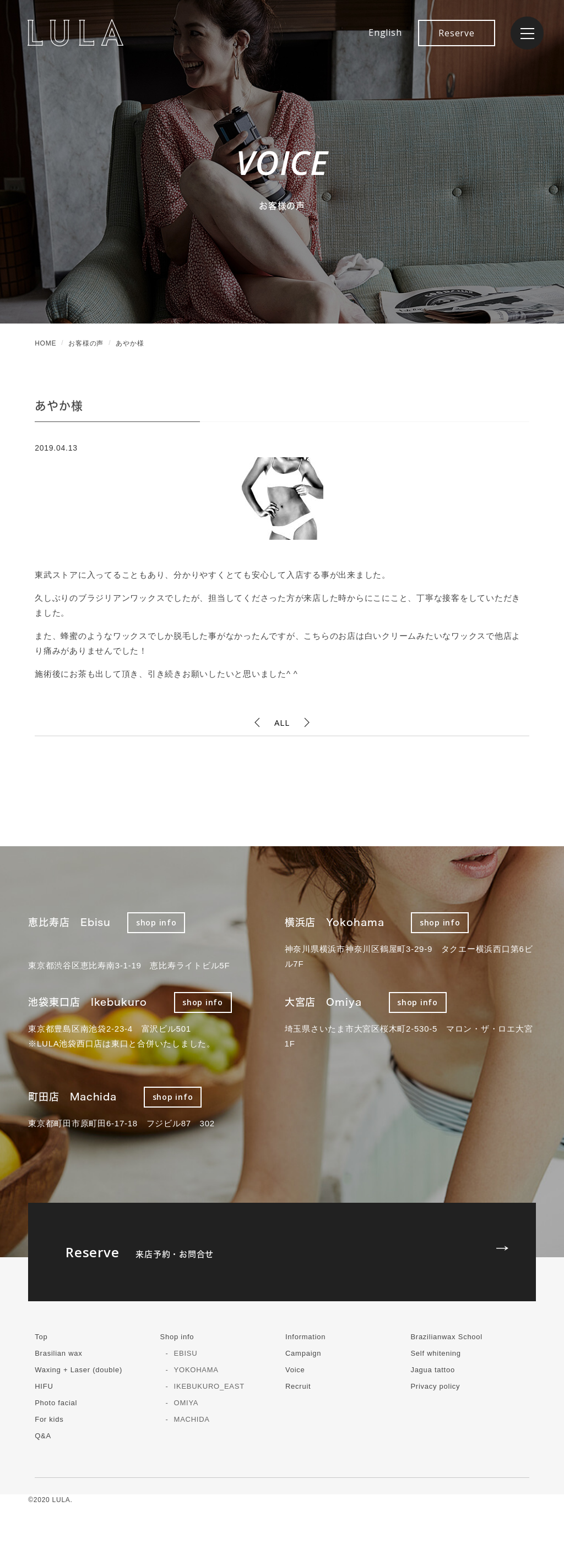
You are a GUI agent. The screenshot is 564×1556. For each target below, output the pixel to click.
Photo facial (56, 1403)
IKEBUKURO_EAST (209, 1386)
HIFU (44, 1386)
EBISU (186, 1353)
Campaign (303, 1353)
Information (305, 1337)
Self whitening (435, 1353)
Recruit (298, 1386)
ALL (281, 722)
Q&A (43, 1436)
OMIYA (186, 1403)
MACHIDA (192, 1419)
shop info (156, 922)
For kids (49, 1419)
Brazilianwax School (446, 1337)
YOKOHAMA (196, 1370)
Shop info (177, 1337)
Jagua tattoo (432, 1370)
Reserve (456, 33)
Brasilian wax (58, 1353)
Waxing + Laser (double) (78, 1370)
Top (41, 1337)
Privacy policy (435, 1386)
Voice (295, 1370)
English (385, 32)
